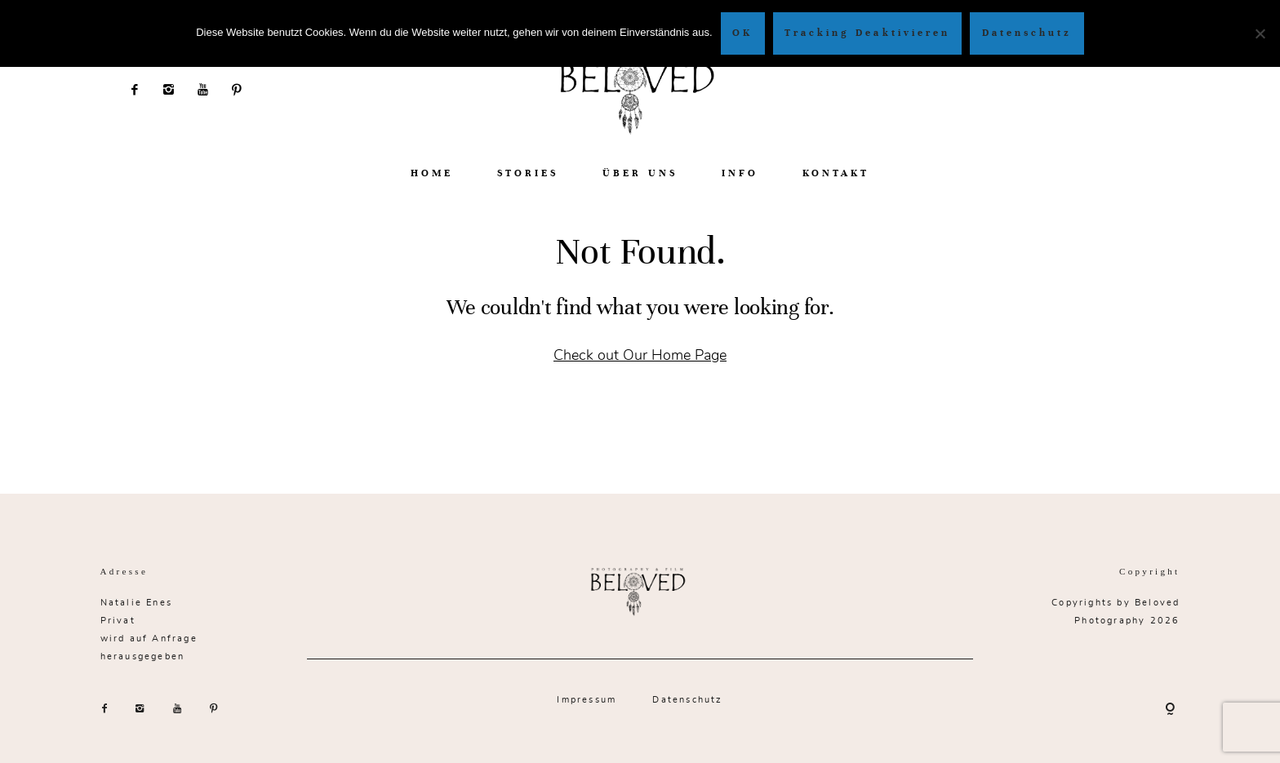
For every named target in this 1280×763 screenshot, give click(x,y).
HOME (432, 173)
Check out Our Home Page (640, 354)
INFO (740, 173)
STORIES (527, 173)
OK (742, 32)
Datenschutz (687, 699)
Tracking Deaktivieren (867, 32)
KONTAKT (835, 173)
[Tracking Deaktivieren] (1259, 33)
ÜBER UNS (639, 173)
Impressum (586, 699)
